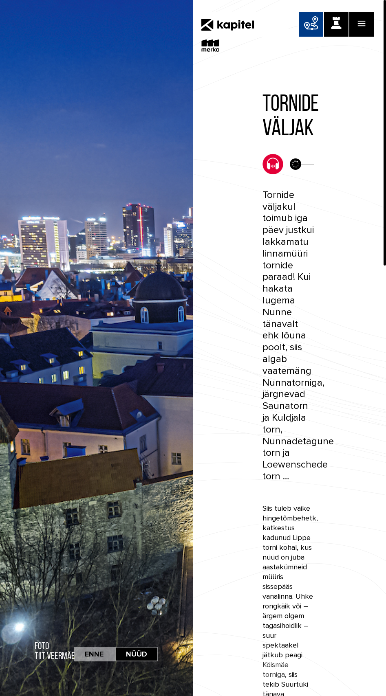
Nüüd (136, 654)
